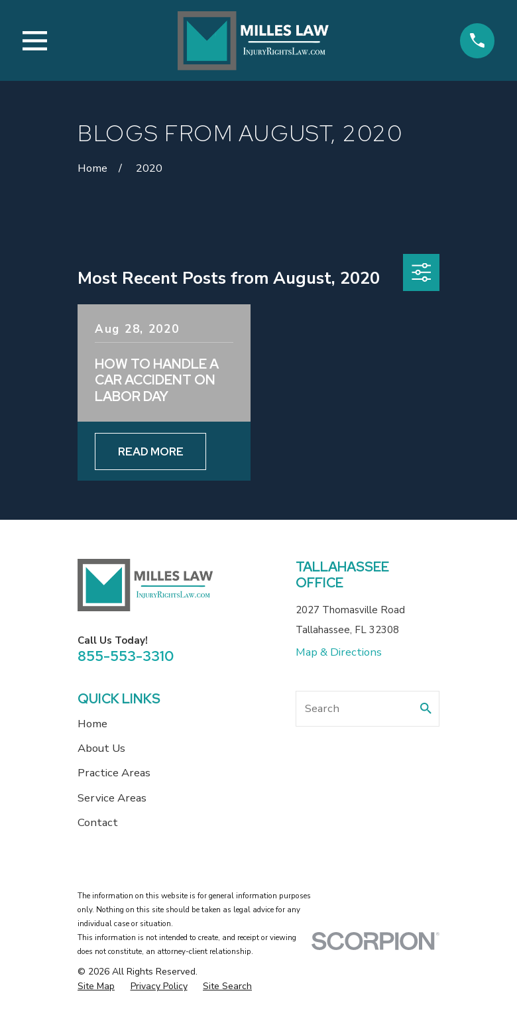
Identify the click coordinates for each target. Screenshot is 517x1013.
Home (92, 723)
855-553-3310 (126, 656)
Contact (98, 822)
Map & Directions (339, 652)
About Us (101, 748)
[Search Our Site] (425, 708)
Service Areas (112, 797)
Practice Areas (114, 772)
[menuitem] (96, 986)
